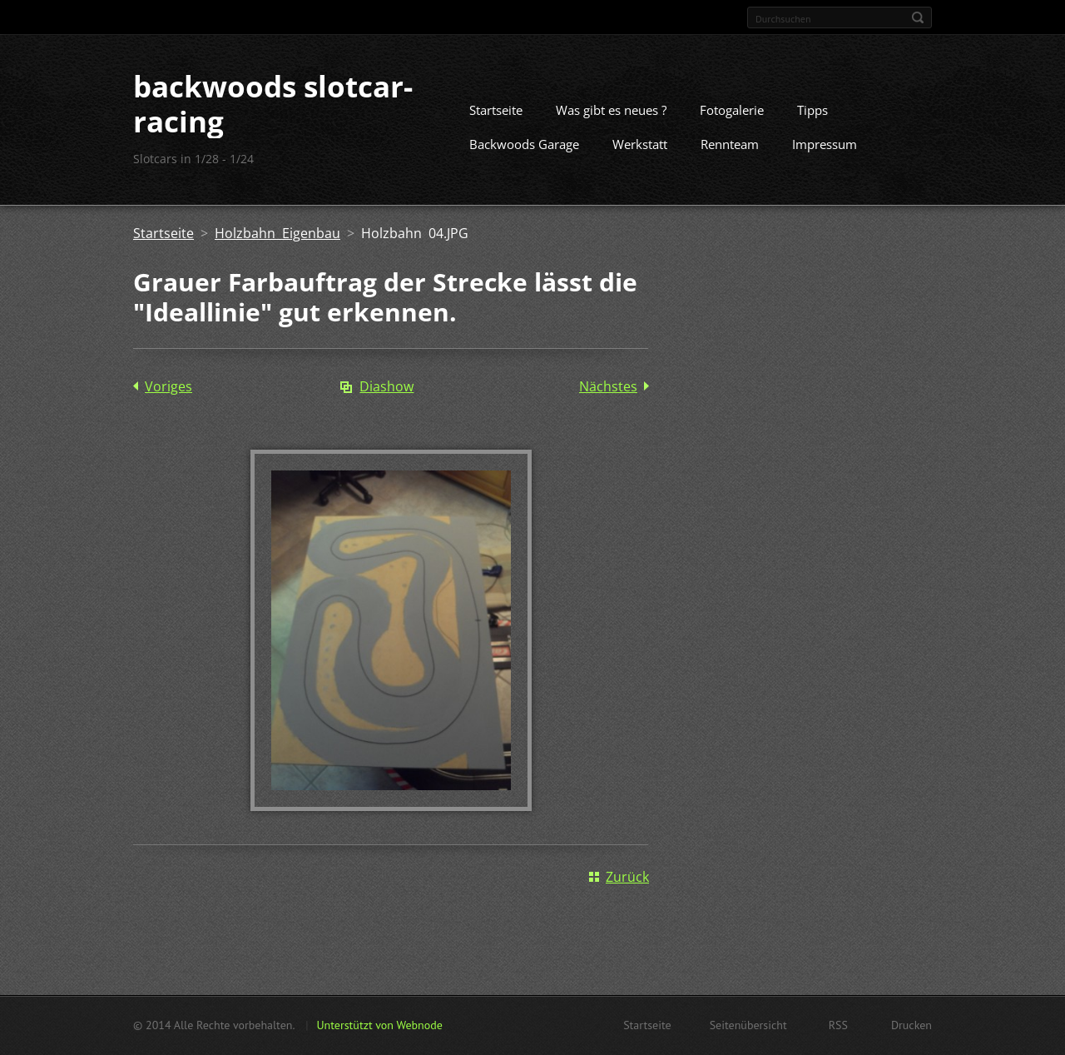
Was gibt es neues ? (611, 110)
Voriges (168, 386)
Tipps (812, 110)
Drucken (911, 1025)
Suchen (918, 17)
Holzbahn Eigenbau (277, 233)
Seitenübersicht (748, 1025)
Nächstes (608, 386)
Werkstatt (639, 144)
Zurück (627, 877)
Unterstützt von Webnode (379, 1025)
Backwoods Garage (524, 144)
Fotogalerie (732, 110)
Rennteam (730, 144)
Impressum (824, 144)
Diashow (386, 386)
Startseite (496, 110)
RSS (838, 1025)
